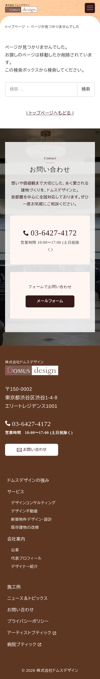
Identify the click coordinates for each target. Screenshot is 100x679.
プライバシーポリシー (28, 621)
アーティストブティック (29, 633)
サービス (15, 492)
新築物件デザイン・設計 (31, 519)
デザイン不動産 (24, 511)
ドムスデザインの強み (28, 480)
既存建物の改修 (25, 527)
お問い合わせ (20, 610)
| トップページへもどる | (50, 113)
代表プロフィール (26, 558)
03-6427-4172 (54, 233)
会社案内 (16, 539)
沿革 (15, 550)
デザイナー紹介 (24, 566)
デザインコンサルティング (33, 503)
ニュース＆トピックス (27, 598)
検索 (86, 89)
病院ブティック (21, 644)
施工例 (14, 587)
